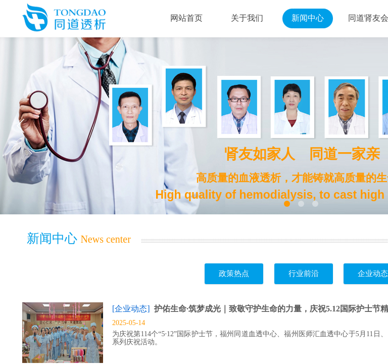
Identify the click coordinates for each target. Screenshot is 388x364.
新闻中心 (308, 18)
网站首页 (186, 18)
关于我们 (247, 18)
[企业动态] (131, 308)
